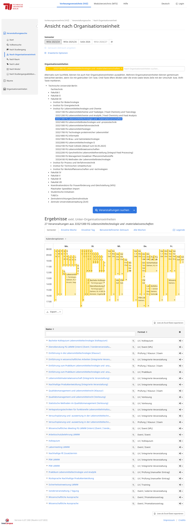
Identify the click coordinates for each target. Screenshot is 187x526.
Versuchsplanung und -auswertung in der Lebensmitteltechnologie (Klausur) (86, 422)
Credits (182, 520)
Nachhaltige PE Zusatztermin (63, 453)
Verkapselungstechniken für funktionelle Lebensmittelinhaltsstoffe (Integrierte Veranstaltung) (95, 409)
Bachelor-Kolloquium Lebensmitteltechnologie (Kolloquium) (78, 340)
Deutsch (166, 3)
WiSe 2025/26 (70, 41)
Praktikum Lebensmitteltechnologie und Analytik (72, 472)
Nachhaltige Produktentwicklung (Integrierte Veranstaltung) (78, 384)
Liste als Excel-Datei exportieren (168, 323)
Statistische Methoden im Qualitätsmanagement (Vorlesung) (78, 403)
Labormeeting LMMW (59, 447)
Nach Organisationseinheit (21, 54)
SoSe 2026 (85, 41)
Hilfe (125, 3)
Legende (179, 229)
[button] (55, 300)
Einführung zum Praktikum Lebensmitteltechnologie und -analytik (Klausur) (86, 365)
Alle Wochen (140, 229)
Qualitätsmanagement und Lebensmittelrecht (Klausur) (76, 390)
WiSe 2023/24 (53, 41)
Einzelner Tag (88, 229)
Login (179, 3)
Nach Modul (13, 69)
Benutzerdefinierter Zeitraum (114, 229)
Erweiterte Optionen (56, 53)
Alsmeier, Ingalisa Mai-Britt (100, 294)
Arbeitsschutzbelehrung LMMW (64, 434)
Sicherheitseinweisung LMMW (63, 484)
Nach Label (12, 64)
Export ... (53, 311)
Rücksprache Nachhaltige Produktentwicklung (71, 478)
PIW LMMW (143, 297)
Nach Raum (13, 59)
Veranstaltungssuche (15, 33)
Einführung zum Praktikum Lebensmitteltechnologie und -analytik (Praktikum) (87, 371)
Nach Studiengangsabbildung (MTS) (22, 74)
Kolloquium (54, 440)
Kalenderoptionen (55, 238)
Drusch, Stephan (72, 282)
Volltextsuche (13, 44)
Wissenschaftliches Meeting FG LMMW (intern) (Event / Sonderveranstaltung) (87, 428)
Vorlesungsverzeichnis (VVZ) (74, 3)
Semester (49, 37)
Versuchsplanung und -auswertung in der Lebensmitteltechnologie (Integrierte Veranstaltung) (95, 415)
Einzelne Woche (69, 229)
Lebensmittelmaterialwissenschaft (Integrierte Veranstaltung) (79, 378)
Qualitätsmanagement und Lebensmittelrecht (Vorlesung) (77, 397)
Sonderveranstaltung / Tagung (64, 490)
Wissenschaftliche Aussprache (63, 497)
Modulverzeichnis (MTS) (106, 3)
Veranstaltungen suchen (112, 210)
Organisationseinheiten (15, 89)
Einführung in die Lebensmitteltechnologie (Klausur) (75, 353)
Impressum (169, 520)
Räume (8, 80)
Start (10, 39)
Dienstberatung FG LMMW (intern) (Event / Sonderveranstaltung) (81, 346)
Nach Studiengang (16, 49)
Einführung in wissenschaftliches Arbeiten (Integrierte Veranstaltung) (83, 359)
